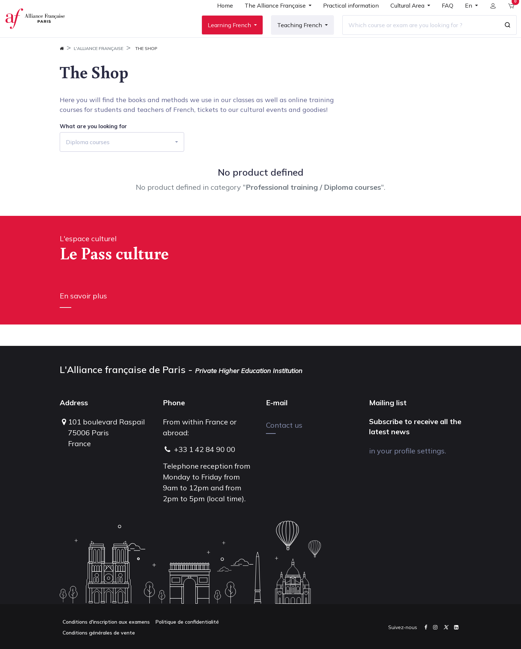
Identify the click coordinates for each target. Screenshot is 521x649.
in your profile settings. (407, 450)
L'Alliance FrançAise (98, 69)
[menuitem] (219, 19)
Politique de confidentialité (187, 622)
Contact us (284, 425)
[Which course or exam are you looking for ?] (415, 36)
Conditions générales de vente (99, 632)
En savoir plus (83, 317)
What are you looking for (93, 148)
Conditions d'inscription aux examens (106, 622)
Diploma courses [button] (88, 163)
